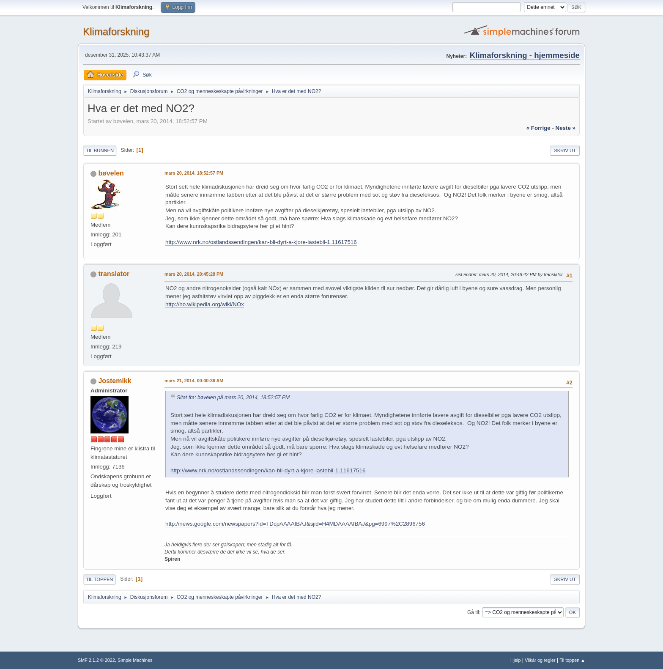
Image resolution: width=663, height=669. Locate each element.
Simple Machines (135, 660)
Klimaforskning (116, 31)
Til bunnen (100, 150)
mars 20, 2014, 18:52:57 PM (193, 172)
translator (113, 273)
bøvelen (110, 173)
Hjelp (515, 660)
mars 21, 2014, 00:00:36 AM (193, 380)
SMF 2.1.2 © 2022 (96, 660)
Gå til (473, 612)
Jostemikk (114, 380)
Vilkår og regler (540, 660)
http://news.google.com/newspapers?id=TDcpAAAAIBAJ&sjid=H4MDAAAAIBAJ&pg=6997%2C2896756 (295, 524)
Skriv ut (565, 150)
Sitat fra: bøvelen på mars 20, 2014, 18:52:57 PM (233, 397)
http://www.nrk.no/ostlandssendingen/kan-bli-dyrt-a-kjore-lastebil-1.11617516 (261, 242)
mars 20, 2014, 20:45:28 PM (193, 274)
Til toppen (99, 579)
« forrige (538, 128)
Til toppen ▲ (572, 660)
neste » (565, 128)
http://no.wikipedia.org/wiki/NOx (204, 304)
